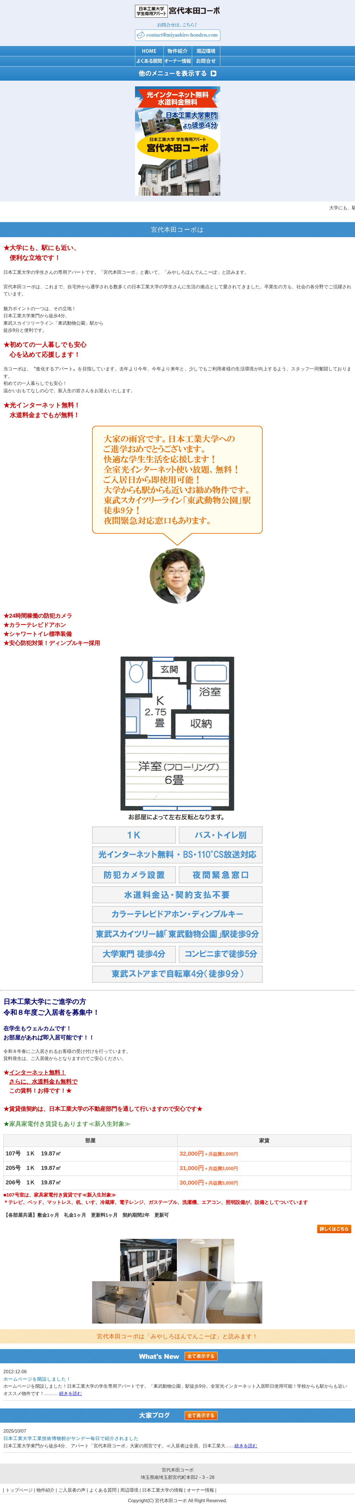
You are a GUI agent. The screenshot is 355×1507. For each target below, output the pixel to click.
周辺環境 (129, 1490)
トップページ (19, 1490)
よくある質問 (103, 1490)
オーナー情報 (200, 1490)
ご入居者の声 (72, 1490)
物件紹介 (45, 1490)
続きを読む (70, 1393)
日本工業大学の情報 (162, 1490)
